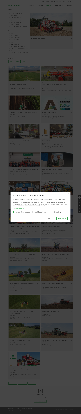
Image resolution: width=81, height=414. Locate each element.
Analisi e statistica (40, 212)
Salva (49, 218)
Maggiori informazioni (18, 208)
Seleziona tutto (62, 218)
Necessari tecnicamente (22, 212)
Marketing (57, 212)
